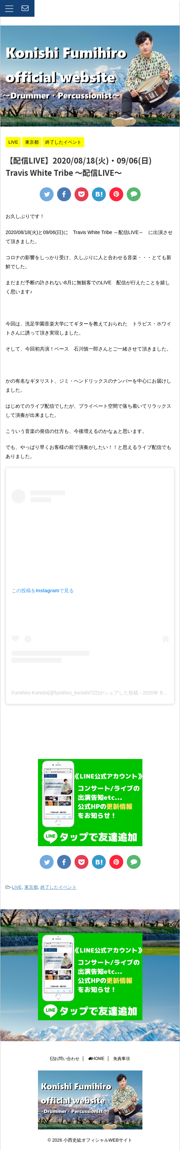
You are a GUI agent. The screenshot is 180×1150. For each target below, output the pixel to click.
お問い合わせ (64, 1058)
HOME (96, 1058)
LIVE (17, 887)
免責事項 (121, 1058)
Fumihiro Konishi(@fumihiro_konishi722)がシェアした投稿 (74, 693)
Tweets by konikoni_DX (90, 919)
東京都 (31, 887)
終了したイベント (58, 887)
